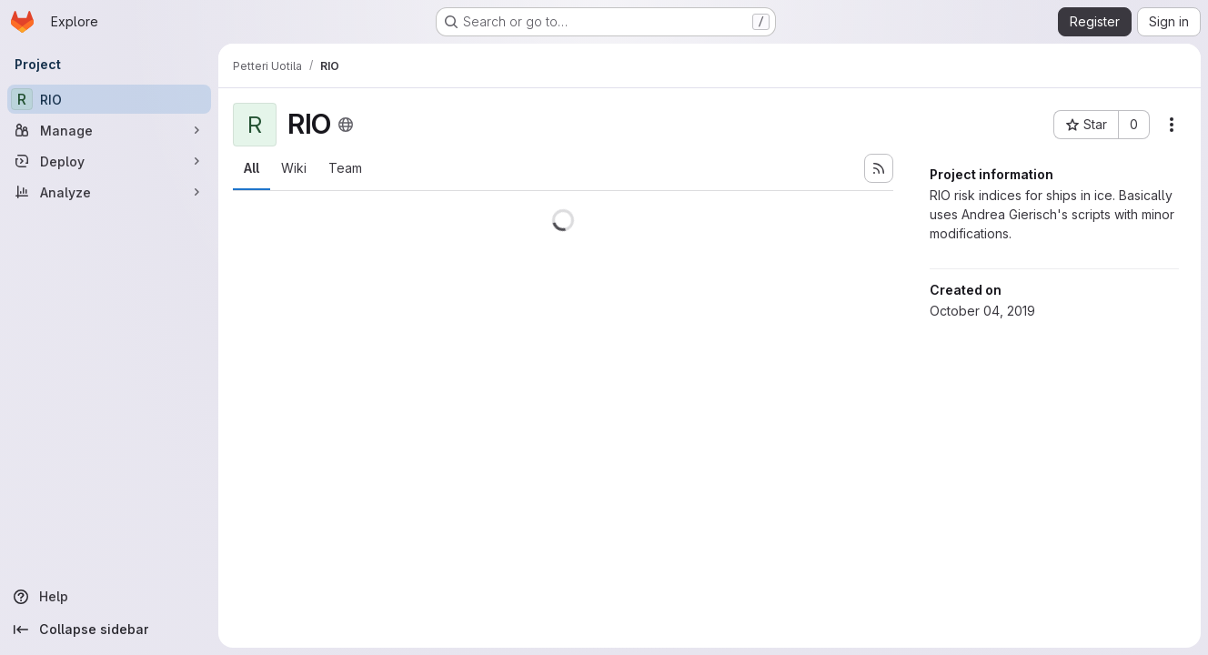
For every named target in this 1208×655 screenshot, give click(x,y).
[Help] (109, 596)
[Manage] (109, 130)
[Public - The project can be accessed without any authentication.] (345, 124)
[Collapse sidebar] (109, 629)
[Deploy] (109, 161)
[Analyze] (109, 192)
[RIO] (109, 99)
